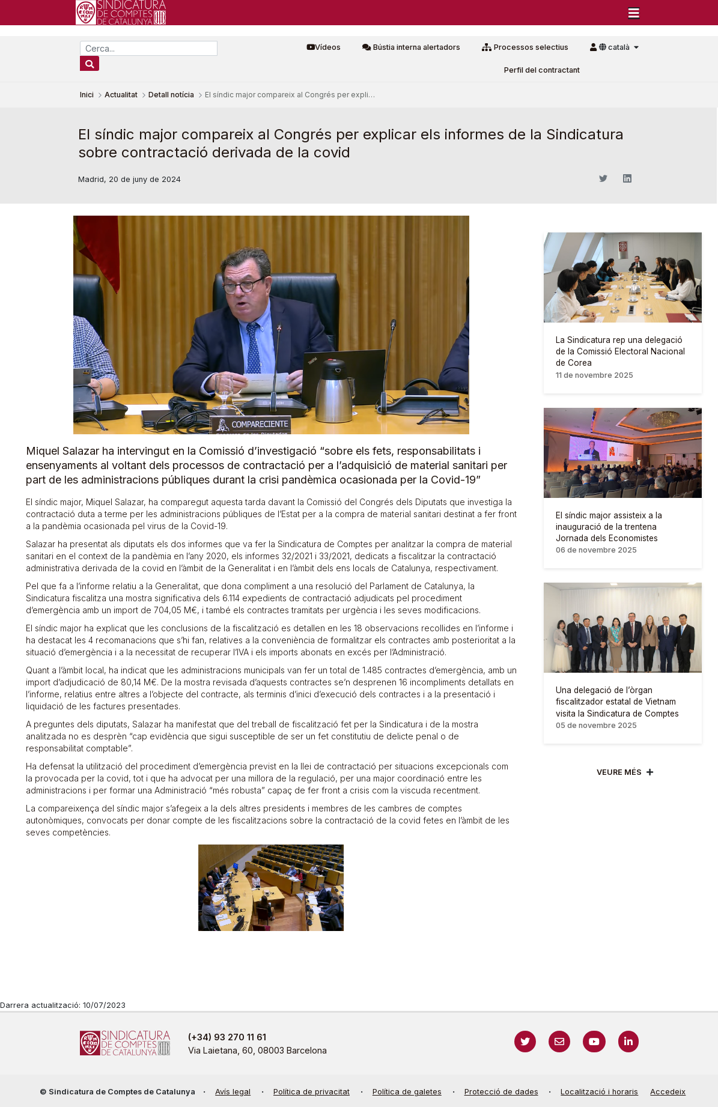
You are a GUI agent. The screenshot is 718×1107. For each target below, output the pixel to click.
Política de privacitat (311, 1091)
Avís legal (233, 1091)
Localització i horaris (599, 1091)
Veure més (619, 772)
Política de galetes (407, 1091)
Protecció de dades (501, 1091)
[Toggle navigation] (634, 12)
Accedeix (668, 1091)
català (615, 47)
